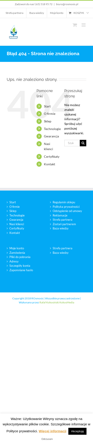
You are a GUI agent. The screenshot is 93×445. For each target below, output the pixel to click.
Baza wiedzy (61, 228)
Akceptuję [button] (77, 431)
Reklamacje (60, 215)
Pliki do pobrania (19, 257)
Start (47, 106)
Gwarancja (51, 136)
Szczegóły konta (19, 265)
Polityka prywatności (66, 206)
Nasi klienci (16, 224)
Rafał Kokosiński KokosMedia (56, 302)
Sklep (47, 121)
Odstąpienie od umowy (67, 211)
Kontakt (49, 164)
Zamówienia (17, 252)
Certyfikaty (51, 156)
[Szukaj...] (72, 143)
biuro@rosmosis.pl (67, 4)
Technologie (52, 129)
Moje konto (16, 248)
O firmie (49, 113)
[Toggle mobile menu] (84, 25)
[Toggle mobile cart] (75, 25)
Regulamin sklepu (64, 202)
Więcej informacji (52, 431)
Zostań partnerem (64, 224)
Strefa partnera (62, 219)
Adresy (14, 261)
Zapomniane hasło (21, 270)
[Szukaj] (83, 143)
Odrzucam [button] (47, 439)
